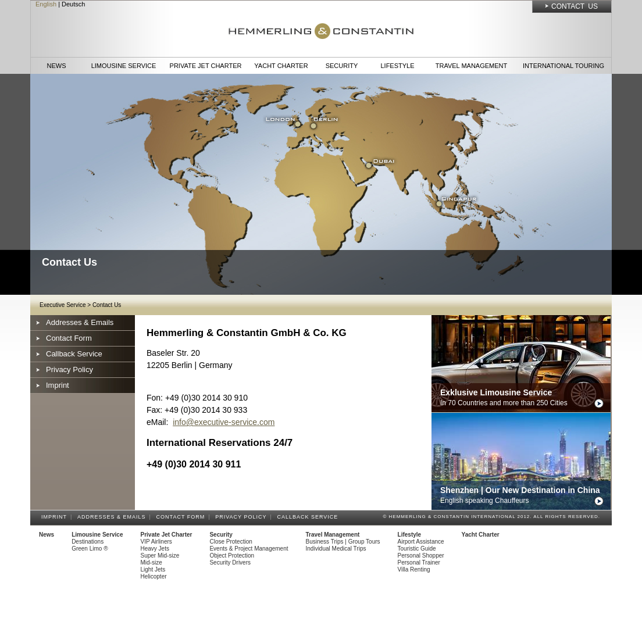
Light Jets (153, 569)
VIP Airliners (156, 541)
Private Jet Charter (206, 65)
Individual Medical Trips (336, 548)
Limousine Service (123, 65)
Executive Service (62, 305)
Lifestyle (397, 65)
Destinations (88, 541)
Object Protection (231, 555)
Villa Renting (414, 569)
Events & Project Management (248, 548)
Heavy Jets (155, 548)
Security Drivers (230, 562)
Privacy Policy (69, 369)
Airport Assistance (421, 541)
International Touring (563, 65)
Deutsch (73, 4)
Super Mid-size (160, 555)
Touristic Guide (417, 548)
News (56, 65)
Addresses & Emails (79, 322)
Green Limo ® (90, 548)
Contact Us (574, 6)
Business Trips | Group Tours (343, 541)
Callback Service (74, 353)
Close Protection (230, 541)
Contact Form (69, 338)
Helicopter (154, 576)
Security (342, 65)
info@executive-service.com (223, 422)
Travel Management (471, 65)
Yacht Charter (281, 65)
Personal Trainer (419, 562)
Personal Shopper (421, 555)
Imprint (57, 385)
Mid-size (151, 562)
